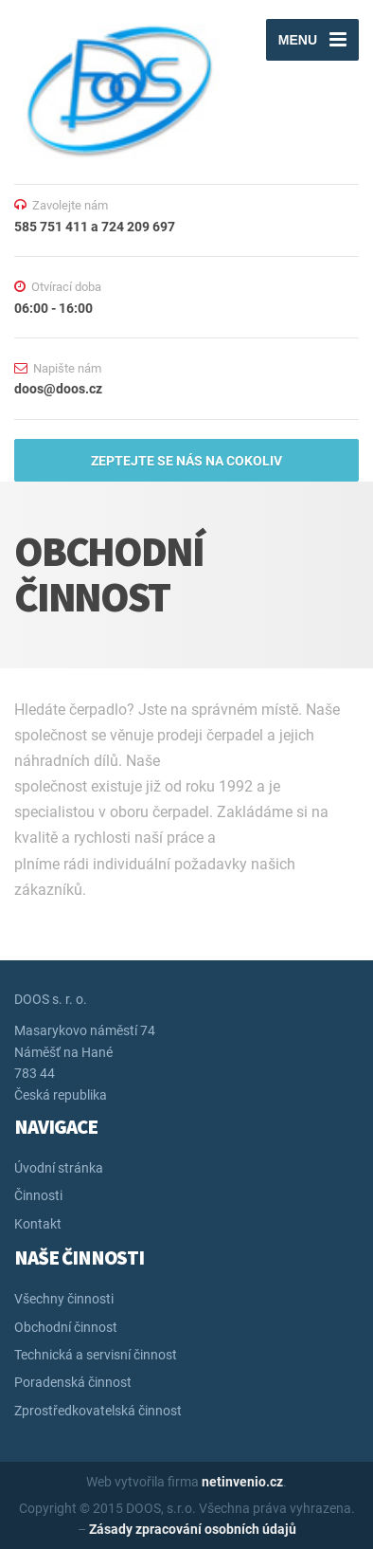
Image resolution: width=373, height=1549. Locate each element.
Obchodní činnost (65, 1327)
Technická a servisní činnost (95, 1354)
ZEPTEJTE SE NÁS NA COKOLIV (186, 460)
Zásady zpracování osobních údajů (192, 1529)
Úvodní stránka (58, 1167)
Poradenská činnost (73, 1382)
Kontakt (38, 1223)
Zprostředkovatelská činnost (98, 1410)
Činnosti (38, 1195)
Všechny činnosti (64, 1298)
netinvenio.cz (242, 1481)
